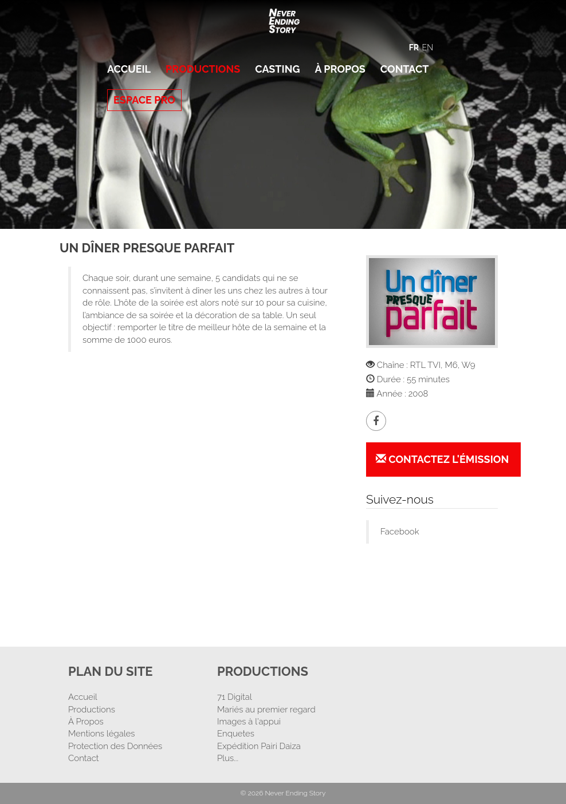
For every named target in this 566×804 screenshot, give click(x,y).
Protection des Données (115, 746)
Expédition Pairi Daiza (259, 746)
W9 (468, 365)
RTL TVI (425, 365)
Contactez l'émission (442, 459)
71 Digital (234, 697)
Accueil (129, 69)
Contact (404, 69)
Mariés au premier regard (266, 709)
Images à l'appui (249, 721)
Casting (277, 69)
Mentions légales (101, 733)
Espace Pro (144, 100)
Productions (203, 69)
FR (414, 47)
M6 (451, 365)
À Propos (340, 69)
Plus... (227, 758)
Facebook (399, 531)
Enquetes (235, 733)
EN (427, 47)
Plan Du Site (110, 671)
